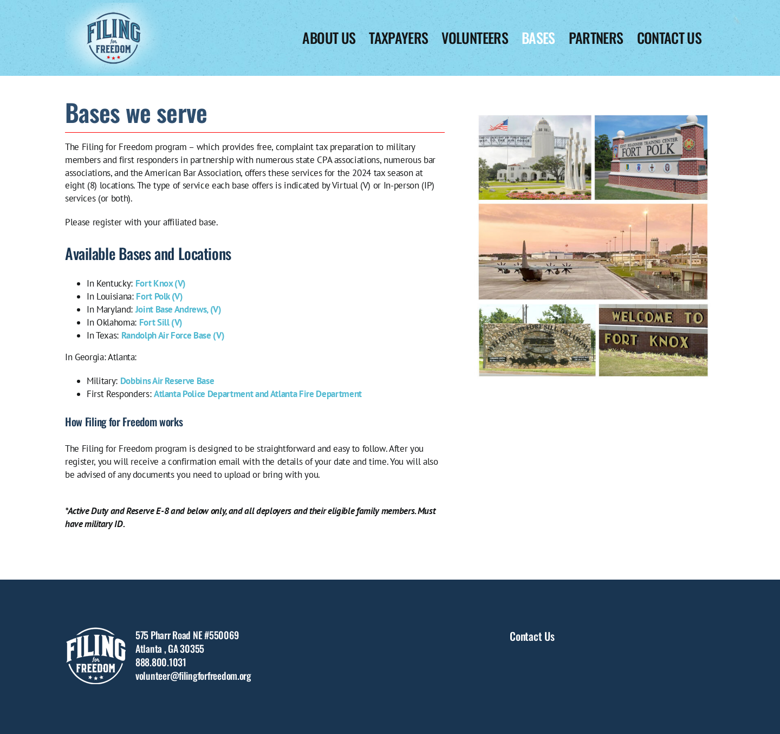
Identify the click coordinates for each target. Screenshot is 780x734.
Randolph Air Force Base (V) (173, 335)
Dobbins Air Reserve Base (167, 381)
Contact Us (532, 636)
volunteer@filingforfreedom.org (193, 675)
